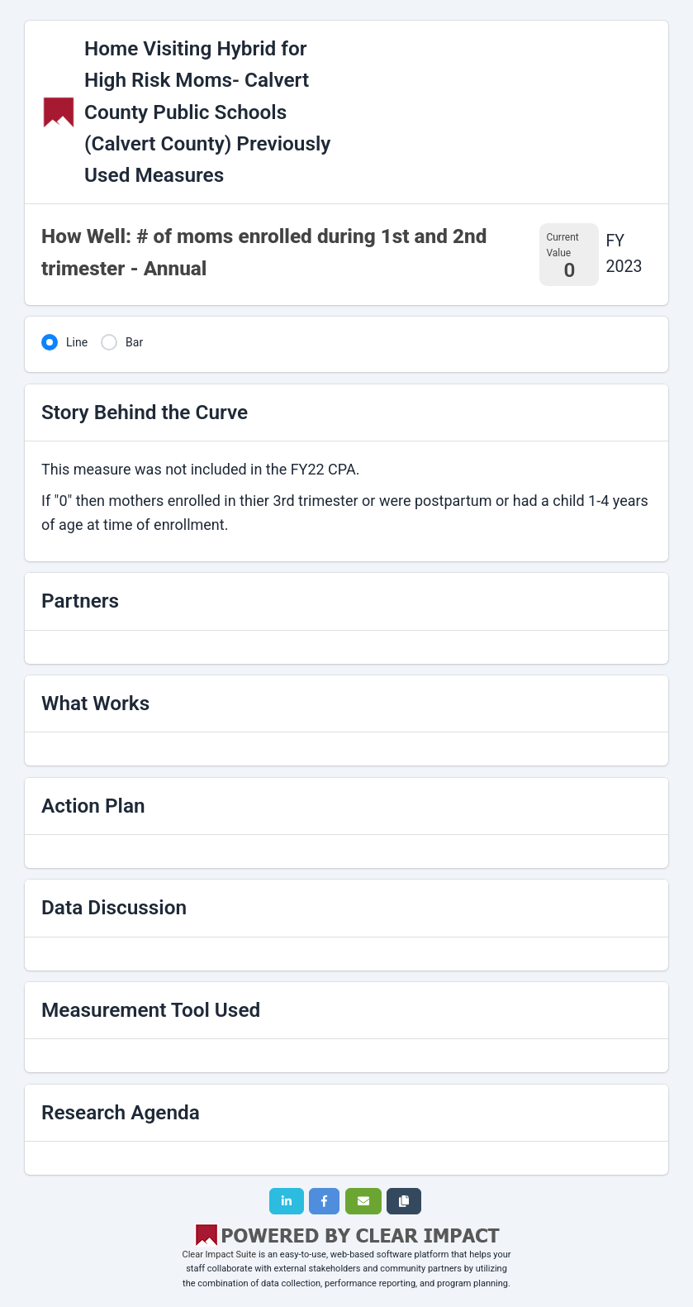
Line (77, 342)
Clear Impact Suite (220, 1254)
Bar (134, 342)
